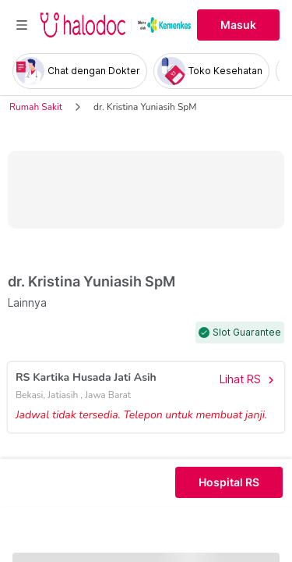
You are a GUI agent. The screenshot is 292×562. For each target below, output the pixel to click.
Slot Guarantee (247, 332)
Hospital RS (229, 482)
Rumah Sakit (35, 107)
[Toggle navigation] (21, 25)
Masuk (238, 25)
